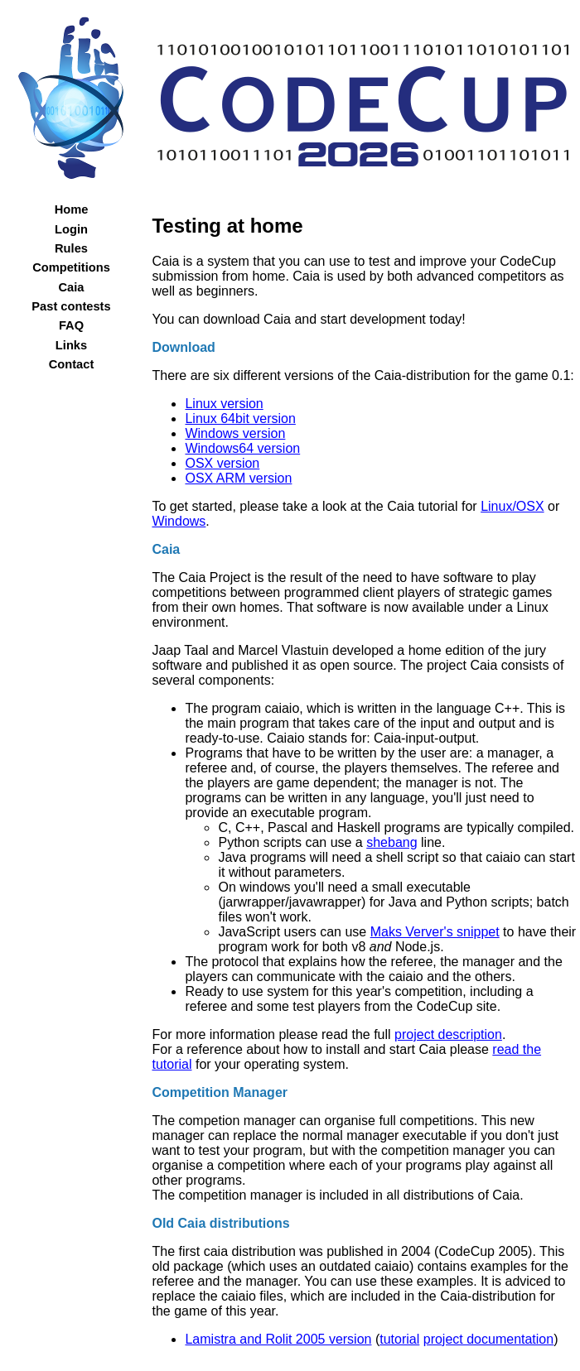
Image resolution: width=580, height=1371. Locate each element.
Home (72, 209)
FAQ (71, 325)
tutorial (399, 1339)
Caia (72, 287)
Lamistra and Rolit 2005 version (278, 1339)
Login (71, 229)
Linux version (224, 404)
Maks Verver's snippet (435, 932)
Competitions (71, 267)
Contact (71, 364)
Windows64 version (242, 448)
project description (448, 1034)
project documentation (488, 1339)
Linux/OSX (512, 506)
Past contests (70, 306)
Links (71, 345)
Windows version (235, 433)
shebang (391, 842)
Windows (178, 521)
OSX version (222, 463)
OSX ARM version (238, 478)
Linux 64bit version (240, 418)
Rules (71, 248)
